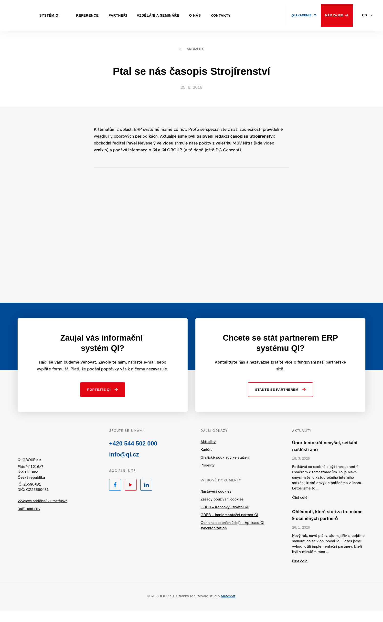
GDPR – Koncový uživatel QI (225, 519)
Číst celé (300, 509)
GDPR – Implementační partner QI (229, 527)
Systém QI (57, 15)
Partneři (125, 15)
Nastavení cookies (216, 503)
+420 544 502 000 (134, 455)
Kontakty (228, 15)
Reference (95, 15)
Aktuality (191, 49)
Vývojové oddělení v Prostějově (45, 515)
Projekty (208, 477)
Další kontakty (30, 523)
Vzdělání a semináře (165, 15)
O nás (202, 15)
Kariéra (207, 461)
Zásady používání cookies (222, 511)
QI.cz (44, 452)
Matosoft (228, 608)
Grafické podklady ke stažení (225, 469)
